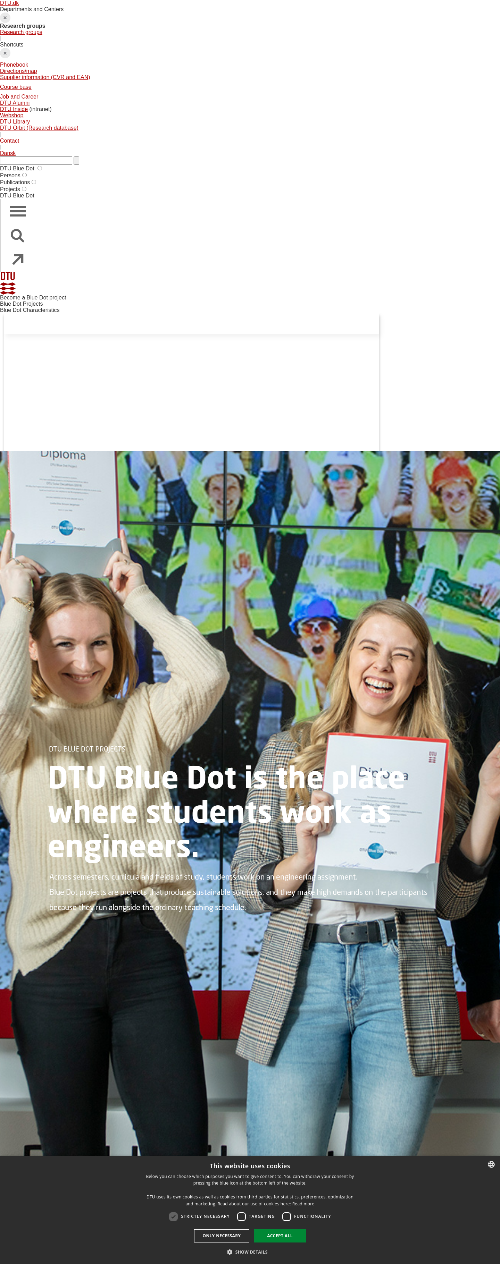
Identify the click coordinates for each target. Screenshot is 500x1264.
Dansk (8, 153)
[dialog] (250, 1210)
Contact (9, 141)
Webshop (11, 115)
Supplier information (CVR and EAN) (45, 77)
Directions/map (18, 71)
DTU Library (15, 122)
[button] (250, 1252)
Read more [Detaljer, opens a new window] (303, 1204)
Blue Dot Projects (21, 304)
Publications (15, 182)
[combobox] (491, 1164)
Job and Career (19, 97)
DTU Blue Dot (18, 168)
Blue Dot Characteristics (30, 310)
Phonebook (15, 65)
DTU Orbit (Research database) (39, 128)
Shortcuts (250, 86)
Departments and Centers (250, 20)
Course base (16, 87)
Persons (10, 175)
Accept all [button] (280, 1236)
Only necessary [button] (221, 1236)
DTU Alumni (15, 103)
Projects (10, 189)
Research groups (21, 32)
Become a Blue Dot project (33, 297)
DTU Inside (14, 109)
